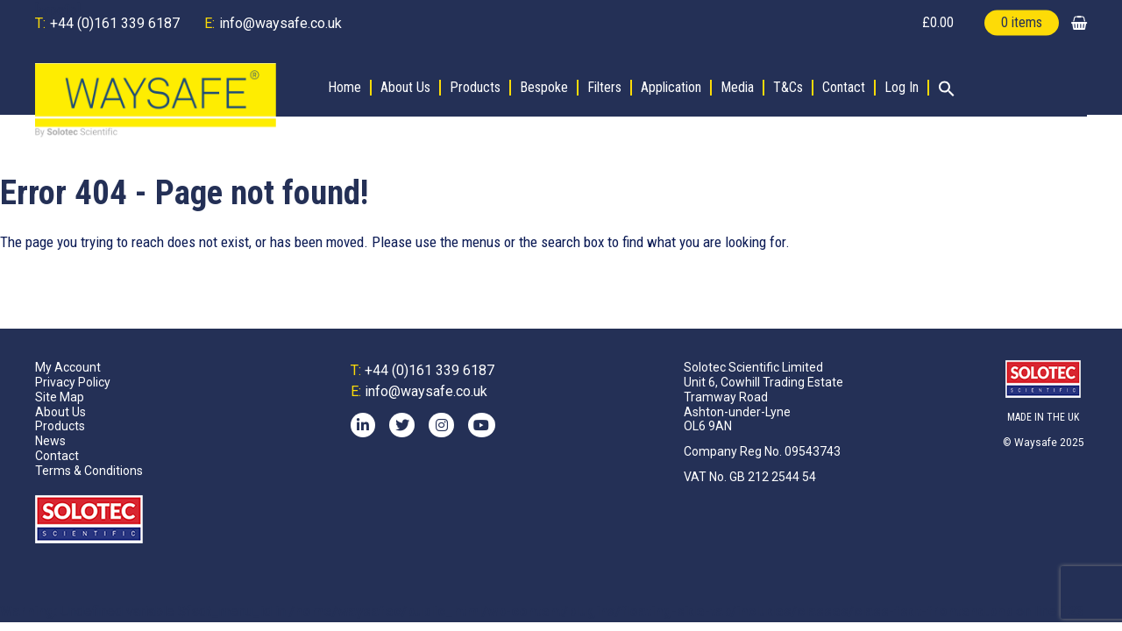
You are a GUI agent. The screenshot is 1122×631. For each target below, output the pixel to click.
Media (737, 88)
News (50, 441)
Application (671, 88)
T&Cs (788, 88)
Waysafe (1035, 442)
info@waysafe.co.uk (280, 23)
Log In (901, 88)
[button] (942, 90)
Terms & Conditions (89, 471)
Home (344, 88)
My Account (68, 367)
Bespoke (544, 88)
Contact (843, 88)
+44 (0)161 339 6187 (115, 23)
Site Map (59, 397)
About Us (405, 88)
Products (475, 88)
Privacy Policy (72, 382)
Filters (604, 88)
